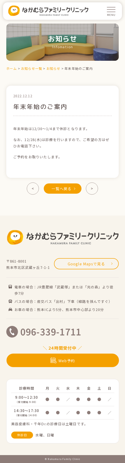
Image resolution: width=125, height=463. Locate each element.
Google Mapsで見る (90, 264)
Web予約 (63, 360)
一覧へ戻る (63, 188)
